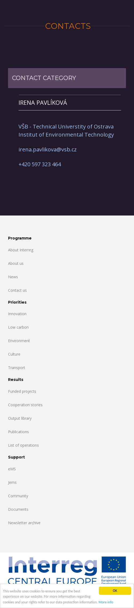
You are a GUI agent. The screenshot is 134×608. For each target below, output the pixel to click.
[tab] (69, 102)
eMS (12, 468)
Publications (18, 431)
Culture (14, 354)
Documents (18, 509)
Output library (20, 418)
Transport (16, 367)
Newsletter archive (24, 522)
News (13, 276)
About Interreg (20, 249)
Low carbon (18, 327)
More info (106, 602)
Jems (12, 482)
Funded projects (22, 391)
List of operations (23, 445)
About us (16, 263)
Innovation (17, 313)
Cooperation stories (25, 404)
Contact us (17, 290)
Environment (19, 340)
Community (18, 495)
